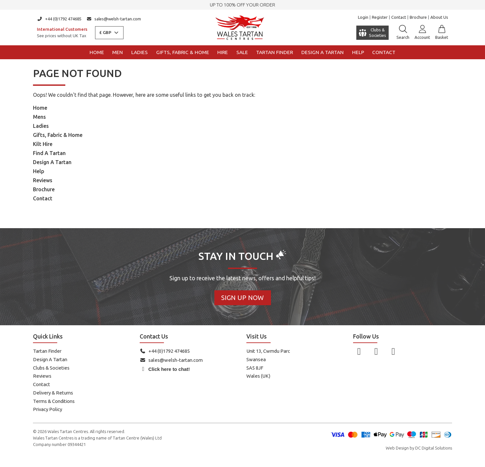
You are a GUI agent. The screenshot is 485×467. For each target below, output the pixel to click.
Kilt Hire (42, 144)
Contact (398, 17)
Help (358, 52)
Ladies (139, 52)
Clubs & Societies (51, 368)
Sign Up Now (242, 297)
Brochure (418, 17)
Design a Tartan (322, 52)
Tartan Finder (274, 52)
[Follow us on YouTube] (393, 351)
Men (117, 52)
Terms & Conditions (54, 401)
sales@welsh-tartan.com (114, 19)
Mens (39, 117)
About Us (439, 17)
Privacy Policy (47, 409)
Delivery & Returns (53, 392)
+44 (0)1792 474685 (59, 19)
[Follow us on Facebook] (359, 351)
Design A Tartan (52, 162)
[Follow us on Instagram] (376, 351)
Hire (222, 52)
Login (363, 17)
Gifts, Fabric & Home (182, 52)
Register (380, 17)
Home (97, 52)
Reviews (42, 180)
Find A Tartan (49, 153)
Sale (242, 52)
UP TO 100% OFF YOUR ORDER (242, 4)
